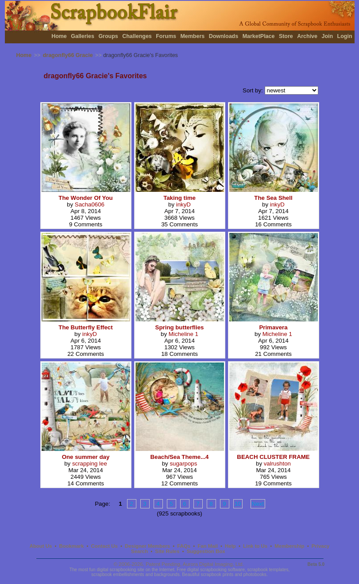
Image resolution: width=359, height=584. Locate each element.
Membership (289, 546)
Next (258, 503)
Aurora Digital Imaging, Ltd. (213, 564)
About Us (41, 546)
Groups (108, 36)
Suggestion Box (206, 551)
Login (344, 36)
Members (192, 36)
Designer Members (147, 546)
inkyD (183, 204)
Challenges (137, 36)
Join (327, 36)
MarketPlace (259, 36)
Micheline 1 (183, 334)
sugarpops (183, 463)
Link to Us (255, 546)
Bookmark (71, 546)
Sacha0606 (89, 204)
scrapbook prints (217, 574)
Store (286, 36)
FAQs (183, 546)
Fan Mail (207, 546)
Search (139, 551)
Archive (307, 36)
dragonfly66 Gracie (68, 55)
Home (59, 36)
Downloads (224, 36)
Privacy (321, 546)
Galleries (82, 36)
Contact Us (104, 546)
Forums (166, 36)
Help (230, 546)
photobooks (254, 574)
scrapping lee (89, 463)
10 (238, 503)
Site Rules (167, 551)
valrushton (277, 463)
